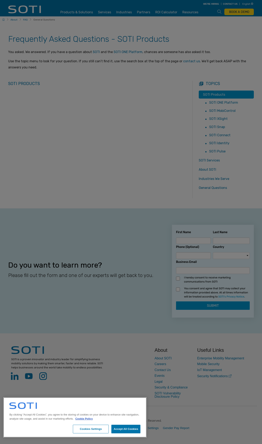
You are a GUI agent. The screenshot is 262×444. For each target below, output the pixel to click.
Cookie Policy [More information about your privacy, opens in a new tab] (84, 418)
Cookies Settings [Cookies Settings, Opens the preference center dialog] (91, 428)
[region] (75, 417)
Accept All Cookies (126, 428)
